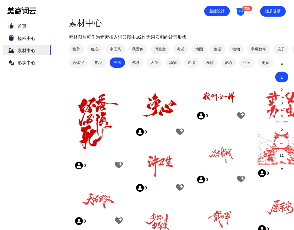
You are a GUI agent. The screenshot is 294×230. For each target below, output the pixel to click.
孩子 (281, 49)
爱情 (210, 62)
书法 (117, 62)
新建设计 (217, 11)
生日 (247, 62)
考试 (180, 49)
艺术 (191, 62)
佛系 (136, 62)
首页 (22, 26)
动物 (173, 62)
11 (282, 155)
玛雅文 (160, 49)
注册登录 (273, 11)
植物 (236, 49)
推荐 (76, 49)
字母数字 (258, 49)
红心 (95, 49)
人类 (154, 62)
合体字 (78, 62)
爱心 (228, 62)
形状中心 (26, 62)
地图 (199, 49)
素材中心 (26, 50)
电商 (99, 62)
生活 (217, 49)
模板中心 (26, 38)
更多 (265, 62)
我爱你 (137, 49)
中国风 (115, 49)
